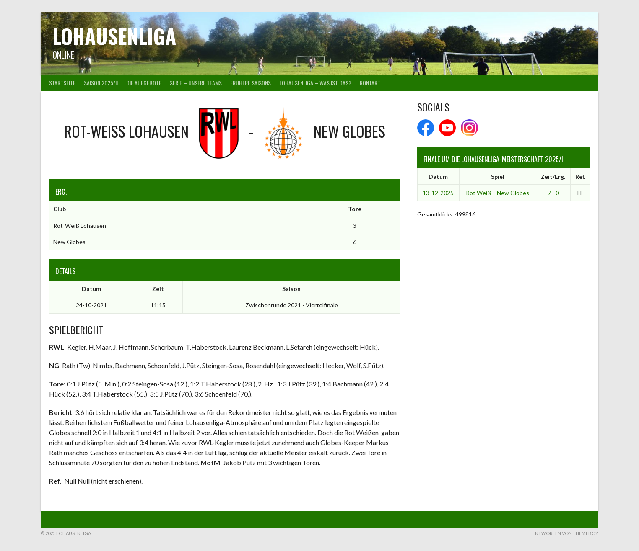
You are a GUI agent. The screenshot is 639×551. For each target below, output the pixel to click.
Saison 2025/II (101, 82)
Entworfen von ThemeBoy (565, 533)
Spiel (497, 176)
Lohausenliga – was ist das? (315, 82)
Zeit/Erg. (553, 176)
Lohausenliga (114, 36)
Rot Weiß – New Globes (497, 192)
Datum (438, 176)
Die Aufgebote (143, 82)
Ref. (580, 176)
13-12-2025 (438, 192)
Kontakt (370, 82)
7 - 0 (553, 192)
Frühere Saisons (250, 82)
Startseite (62, 82)
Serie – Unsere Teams (196, 82)
